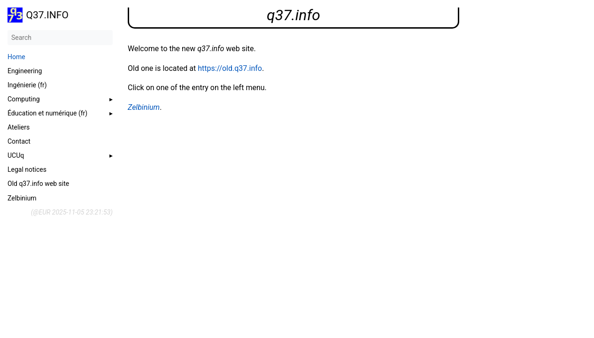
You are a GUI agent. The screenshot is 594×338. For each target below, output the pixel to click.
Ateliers (19, 127)
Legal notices (27, 169)
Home (16, 57)
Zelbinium (22, 198)
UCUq (16, 155)
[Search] (60, 37)
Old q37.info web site (38, 183)
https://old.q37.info (230, 68)
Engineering (25, 71)
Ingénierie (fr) (27, 85)
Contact (19, 141)
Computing (24, 99)
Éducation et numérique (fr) (47, 113)
